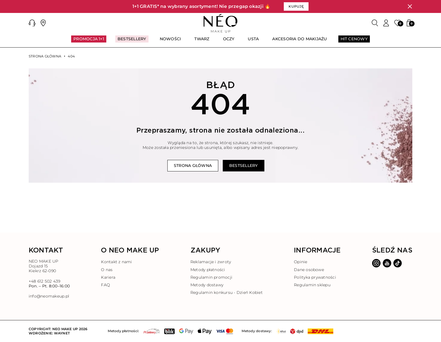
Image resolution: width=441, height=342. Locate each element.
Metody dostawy (206, 284)
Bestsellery (243, 165)
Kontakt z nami (116, 261)
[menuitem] (89, 41)
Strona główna (45, 56)
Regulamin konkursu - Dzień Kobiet (226, 292)
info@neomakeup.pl (49, 296)
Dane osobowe (309, 269)
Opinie (300, 261)
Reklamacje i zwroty (210, 261)
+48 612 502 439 (44, 281)
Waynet (62, 333)
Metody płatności (207, 269)
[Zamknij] (409, 6)
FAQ (105, 284)
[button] (32, 23)
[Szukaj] (375, 23)
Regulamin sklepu (312, 284)
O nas (106, 269)
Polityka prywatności (315, 277)
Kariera (108, 277)
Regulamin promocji (211, 277)
